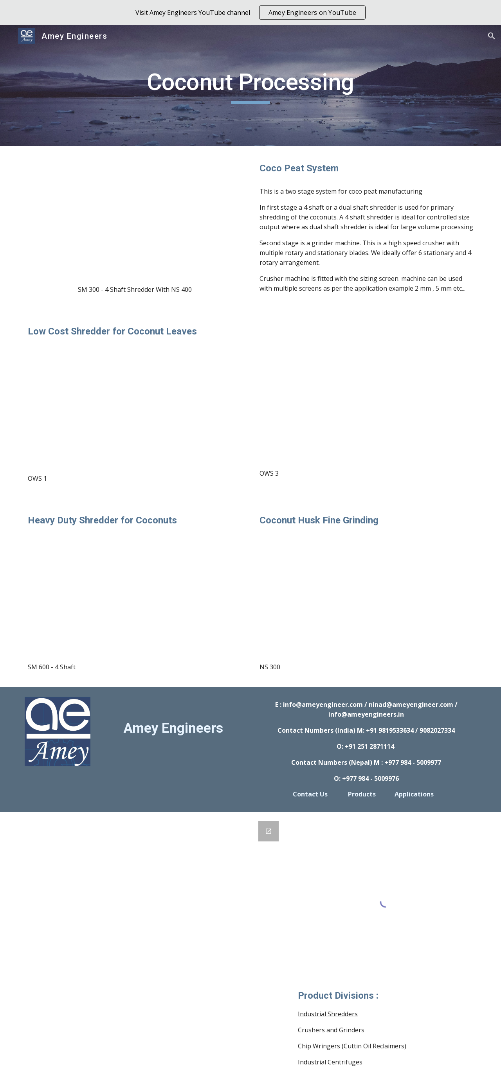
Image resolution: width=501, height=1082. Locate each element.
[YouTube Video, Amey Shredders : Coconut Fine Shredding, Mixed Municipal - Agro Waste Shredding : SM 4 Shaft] (135, 217)
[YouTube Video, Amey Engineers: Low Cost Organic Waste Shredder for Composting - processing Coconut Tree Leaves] (366, 401)
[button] (491, 36)
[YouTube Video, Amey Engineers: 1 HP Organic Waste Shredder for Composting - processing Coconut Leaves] (135, 406)
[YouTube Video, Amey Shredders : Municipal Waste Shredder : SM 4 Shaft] (135, 595)
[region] (250, 12)
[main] (250, 85)
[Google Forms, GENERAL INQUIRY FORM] (154, 912)
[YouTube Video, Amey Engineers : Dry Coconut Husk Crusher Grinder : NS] (366, 595)
